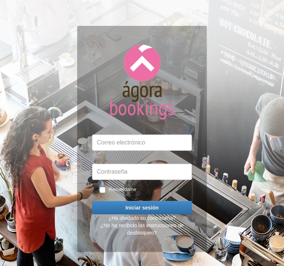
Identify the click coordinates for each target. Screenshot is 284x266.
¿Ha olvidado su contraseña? (142, 218)
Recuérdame (122, 189)
